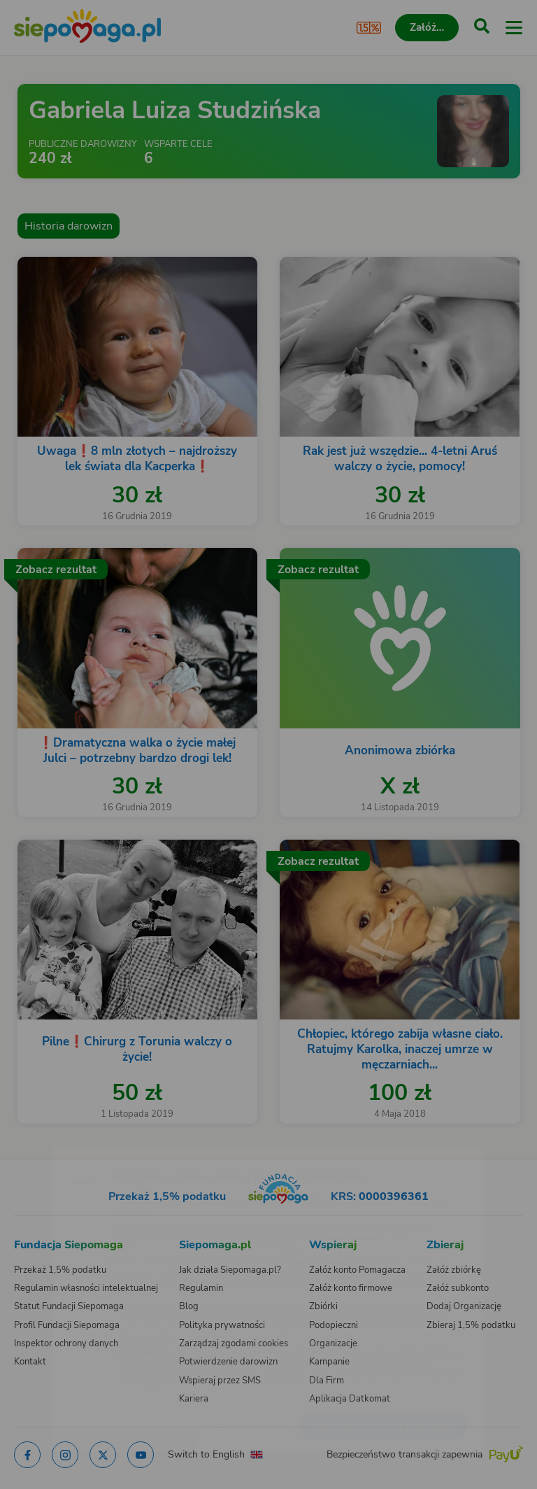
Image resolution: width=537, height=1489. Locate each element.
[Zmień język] (39, 1149)
